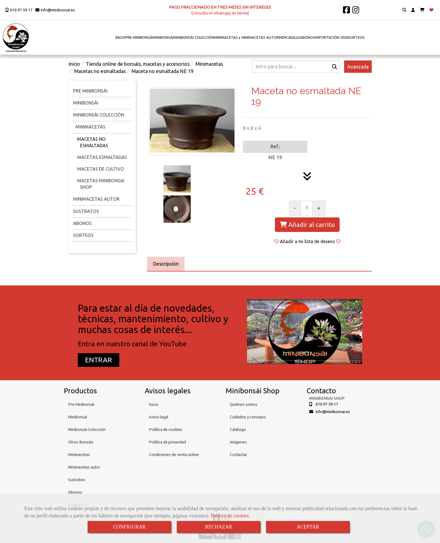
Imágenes (238, 442)
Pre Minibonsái (81, 404)
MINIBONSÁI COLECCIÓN (193, 37)
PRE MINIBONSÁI (139, 37)
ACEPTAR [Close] (308, 527)
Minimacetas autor (84, 467)
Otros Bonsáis (80, 442)
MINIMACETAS (227, 37)
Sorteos (83, 235)
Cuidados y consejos (248, 417)
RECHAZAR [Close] (218, 527)
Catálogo (238, 429)
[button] (413, 10)
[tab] (166, 264)
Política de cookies (230, 515)
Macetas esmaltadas (102, 157)
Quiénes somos (243, 404)
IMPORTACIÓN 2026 (331, 37)
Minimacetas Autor (96, 199)
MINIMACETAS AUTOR (260, 37)
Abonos (82, 223)
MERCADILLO (289, 37)
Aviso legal (158, 417)
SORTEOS (356, 37)
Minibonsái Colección (98, 114)
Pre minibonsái (90, 90)
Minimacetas (89, 126)
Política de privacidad (167, 442)
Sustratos (86, 211)
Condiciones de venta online (174, 454)
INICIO (120, 37)
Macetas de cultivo (100, 168)
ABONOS (307, 37)
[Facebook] (346, 11)
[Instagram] (355, 11)
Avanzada (358, 66)
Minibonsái (85, 102)
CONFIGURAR (129, 527)
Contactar (238, 454)
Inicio (153, 404)
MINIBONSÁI (163, 37)
